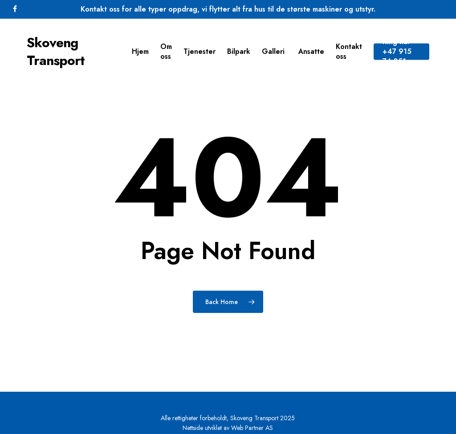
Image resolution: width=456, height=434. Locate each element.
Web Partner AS (252, 427)
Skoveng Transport (56, 51)
